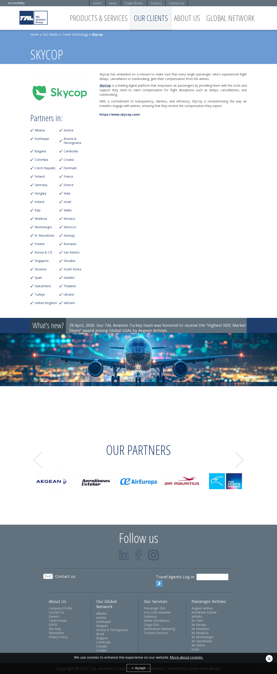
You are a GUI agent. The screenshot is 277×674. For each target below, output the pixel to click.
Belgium (102, 626)
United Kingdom (46, 303)
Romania (70, 244)
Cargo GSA (151, 625)
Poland (39, 244)
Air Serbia (198, 645)
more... (196, 649)
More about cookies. (186, 657)
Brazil (100, 634)
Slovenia (40, 269)
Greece (69, 185)
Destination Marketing (159, 629)
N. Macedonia (44, 235)
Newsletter (56, 633)
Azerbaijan (42, 139)
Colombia (41, 160)
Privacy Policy (58, 637)
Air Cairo (197, 620)
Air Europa (199, 625)
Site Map (55, 629)
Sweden (69, 278)
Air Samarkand (202, 641)
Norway (69, 235)
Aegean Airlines (202, 608)
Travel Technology (75, 34)
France (68, 176)
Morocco (70, 227)
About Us (187, 18)
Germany (41, 185)
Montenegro (43, 227)
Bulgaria (40, 151)
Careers (155, 3)
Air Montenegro (203, 637)
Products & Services (99, 18)
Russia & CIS (43, 252)
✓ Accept (138, 668)
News (113, 3)
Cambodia (71, 151)
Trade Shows (133, 3)
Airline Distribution (156, 620)
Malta (68, 210)
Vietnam (69, 303)
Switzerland (43, 286)
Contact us (65, 576)
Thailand (70, 286)
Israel (67, 202)
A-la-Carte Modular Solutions (157, 614)
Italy (37, 210)
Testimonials (58, 620)
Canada (101, 646)
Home (97, 3)
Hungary (40, 193)
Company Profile (60, 608)
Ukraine (69, 294)
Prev (38, 460)
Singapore (42, 261)
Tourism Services (156, 633)
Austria (68, 130)
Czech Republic (45, 168)
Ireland (39, 202)
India (67, 193)
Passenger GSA (154, 608)
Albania (40, 130)
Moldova (41, 219)
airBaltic (197, 616)
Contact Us (176, 3)
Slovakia (69, 261)
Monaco (69, 219)
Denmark (70, 168)
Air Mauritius (200, 629)
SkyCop (105, 85)
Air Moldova (200, 633)
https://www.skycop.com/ (120, 114)
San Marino (72, 252)
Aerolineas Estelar (204, 612)
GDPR (53, 625)
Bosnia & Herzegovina (72, 141)
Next (239, 460)
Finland (40, 176)
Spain (38, 278)
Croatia (69, 160)
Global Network (230, 18)
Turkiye (40, 294)
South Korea (72, 269)
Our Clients (151, 18)
